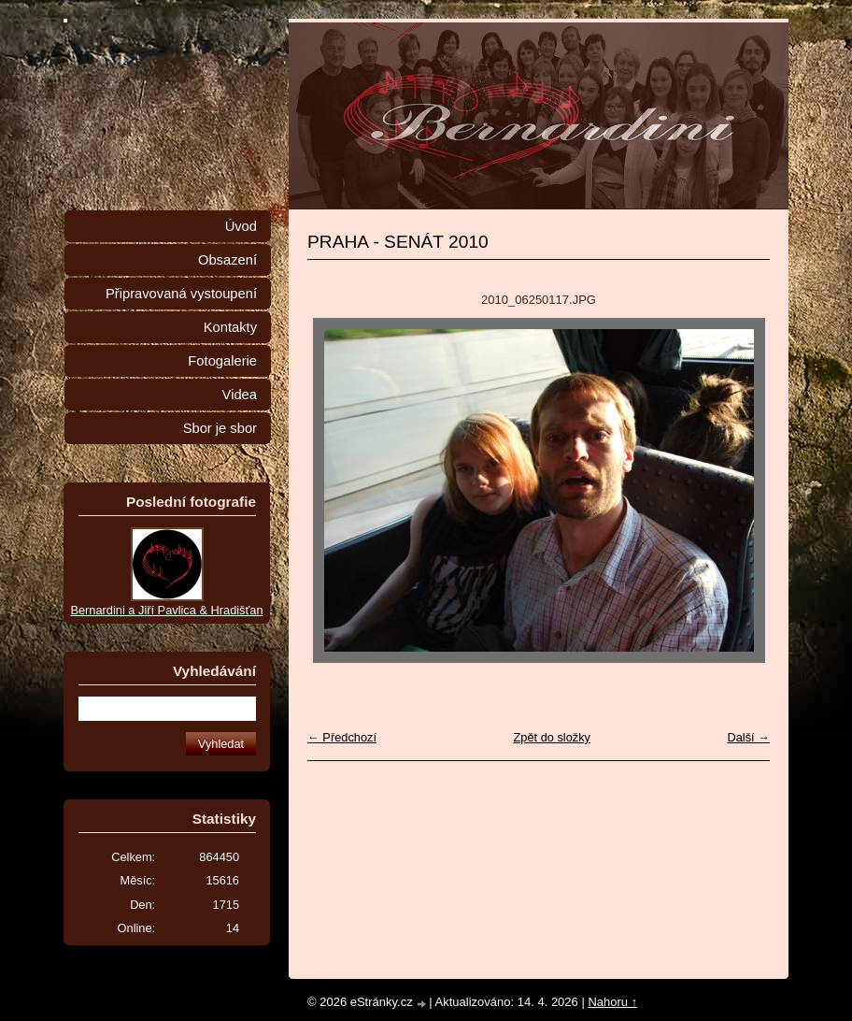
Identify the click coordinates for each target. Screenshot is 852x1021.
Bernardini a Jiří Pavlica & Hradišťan (166, 610)
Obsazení (227, 259)
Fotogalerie (222, 360)
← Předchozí (341, 737)
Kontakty (230, 327)
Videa (239, 394)
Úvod (241, 226)
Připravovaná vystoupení (181, 293)
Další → (748, 737)
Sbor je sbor (220, 428)
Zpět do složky (551, 737)
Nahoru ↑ (612, 1002)
